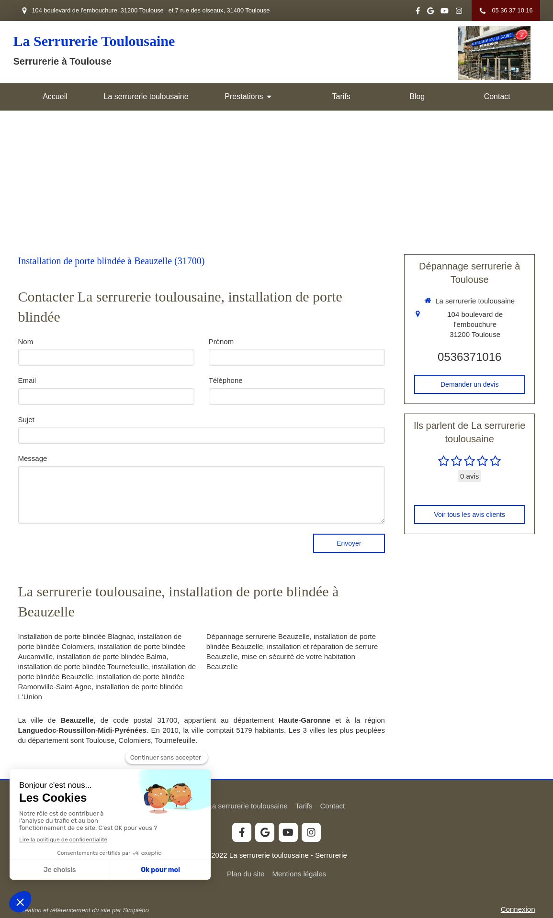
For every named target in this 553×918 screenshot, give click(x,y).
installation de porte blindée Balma (111, 656)
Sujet (26, 419)
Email (27, 380)
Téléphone (226, 380)
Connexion (518, 909)
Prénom (221, 341)
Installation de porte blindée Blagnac (76, 636)
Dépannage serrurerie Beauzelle (258, 636)
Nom (26, 341)
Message (32, 458)
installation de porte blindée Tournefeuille (83, 666)
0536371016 (469, 356)
